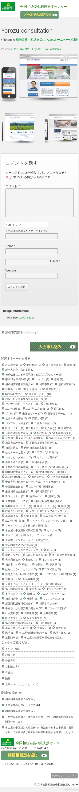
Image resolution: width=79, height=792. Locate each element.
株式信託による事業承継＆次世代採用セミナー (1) (33, 379)
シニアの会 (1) (51, 579)
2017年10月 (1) (30, 584)
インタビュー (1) (51, 564)
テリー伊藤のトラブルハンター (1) (48, 516)
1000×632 (25, 322)
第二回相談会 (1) (51, 574)
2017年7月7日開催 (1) (41, 491)
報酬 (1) (31, 598)
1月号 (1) (34, 433)
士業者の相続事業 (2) (17, 472)
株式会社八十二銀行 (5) (18, 632)
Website (10, 275)
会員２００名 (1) (14, 467)
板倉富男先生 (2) (36, 623)
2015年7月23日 (23, 49)
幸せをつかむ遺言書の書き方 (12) (24, 613)
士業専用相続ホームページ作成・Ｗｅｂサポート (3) (35, 486)
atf (38, 49)
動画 (7, 683)
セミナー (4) (54, 535)
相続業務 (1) (51, 408)
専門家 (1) (70, 579)
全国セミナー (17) (32, 418)
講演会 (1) (54, 501)
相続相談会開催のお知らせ (20, 704)
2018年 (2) (11, 418)
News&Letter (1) (14, 399)
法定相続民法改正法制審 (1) (21, 550)
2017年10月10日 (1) (37, 413)
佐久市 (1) (59, 413)
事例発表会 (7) (13, 598)
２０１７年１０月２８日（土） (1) (24, 589)
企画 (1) (9, 443)
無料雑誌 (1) (56, 589)
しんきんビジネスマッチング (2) (23, 555)
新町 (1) (71, 369)
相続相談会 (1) (13, 603)
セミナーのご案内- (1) (17, 457)
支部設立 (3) (44, 632)
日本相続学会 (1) (38, 467)
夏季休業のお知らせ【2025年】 (23, 710)
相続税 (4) (31, 564)
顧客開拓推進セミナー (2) (19, 477)
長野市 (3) (66, 433)
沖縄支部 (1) (31, 520)
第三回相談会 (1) (14, 594)
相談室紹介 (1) (64, 438)
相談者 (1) (11, 569)
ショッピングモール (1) (18, 462)
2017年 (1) (62, 472)
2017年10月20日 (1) (46, 457)
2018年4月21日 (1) (16, 481)
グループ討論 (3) (57, 613)
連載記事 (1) (12, 642)
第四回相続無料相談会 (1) (19, 628)
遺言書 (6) (35, 594)
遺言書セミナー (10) (40, 399)
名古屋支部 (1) (13, 369)
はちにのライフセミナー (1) (21, 574)
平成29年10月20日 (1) (17, 384)
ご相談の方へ (12, 671)
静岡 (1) (40, 569)
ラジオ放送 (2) (42, 472)
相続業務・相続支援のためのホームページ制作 (47, 39)
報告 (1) (51, 555)
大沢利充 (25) (13, 564)
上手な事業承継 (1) (61, 481)
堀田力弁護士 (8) (14, 447)
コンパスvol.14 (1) (53, 603)
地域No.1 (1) (36, 501)
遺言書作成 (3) (54, 369)
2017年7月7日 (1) (15, 525)
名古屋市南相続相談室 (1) (33, 637)
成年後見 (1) (31, 618)
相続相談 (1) (34, 369)
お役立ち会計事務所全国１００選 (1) (26, 404)
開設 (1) (65, 511)
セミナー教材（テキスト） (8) (22, 408)
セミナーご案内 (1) (47, 462)
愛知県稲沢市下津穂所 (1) (53, 477)
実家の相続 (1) (40, 423)
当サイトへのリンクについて (21, 689)
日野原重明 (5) (47, 628)
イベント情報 (12, 653)
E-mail (54, 266)
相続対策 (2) (12, 452)
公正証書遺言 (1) (14, 491)
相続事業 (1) (46, 389)
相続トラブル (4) (48, 608)
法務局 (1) (11, 584)
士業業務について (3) (17, 506)
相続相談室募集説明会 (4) (19, 389)
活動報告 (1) (50, 618)
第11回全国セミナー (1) (62, 443)
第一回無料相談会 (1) (64, 559)
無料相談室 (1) (66, 389)
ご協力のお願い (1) (45, 428)
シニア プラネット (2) (53, 598)
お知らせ (10, 659)
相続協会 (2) (44, 438)
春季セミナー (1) (14, 501)
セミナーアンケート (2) (40, 540)
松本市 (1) (32, 579)
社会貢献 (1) (12, 618)
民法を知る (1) (61, 637)
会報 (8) (58, 384)
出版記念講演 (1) (31, 394)
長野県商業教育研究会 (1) (43, 447)
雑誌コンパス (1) (14, 516)
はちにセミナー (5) (56, 594)
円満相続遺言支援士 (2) (37, 452)
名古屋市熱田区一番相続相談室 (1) (43, 642)
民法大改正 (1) (13, 623)
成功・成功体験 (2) (16, 423)
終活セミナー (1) (14, 433)
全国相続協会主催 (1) (17, 496)
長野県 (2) (61, 632)
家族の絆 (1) (39, 481)
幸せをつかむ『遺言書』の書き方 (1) (26, 559)
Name (9, 251)
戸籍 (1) (26, 569)
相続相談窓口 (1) (43, 496)
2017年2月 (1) (13, 413)
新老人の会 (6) (13, 579)
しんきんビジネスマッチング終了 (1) (51, 525)
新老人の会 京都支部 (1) (19, 374)
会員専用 (10, 665)
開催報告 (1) (53, 394)
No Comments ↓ (53, 49)
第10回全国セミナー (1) (18, 511)
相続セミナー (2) (46, 511)
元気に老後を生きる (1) (18, 438)
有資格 (9, 677)
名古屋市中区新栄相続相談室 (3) (23, 535)
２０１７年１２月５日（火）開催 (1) (26, 530)
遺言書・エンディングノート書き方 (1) (27, 545)
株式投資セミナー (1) (55, 520)
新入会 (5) (50, 433)
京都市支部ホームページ (21, 337)
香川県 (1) (55, 569)
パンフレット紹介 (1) (17, 428)
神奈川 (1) (32, 603)
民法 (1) (9, 637)
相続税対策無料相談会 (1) (48, 506)
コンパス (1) (42, 384)
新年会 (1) (11, 394)
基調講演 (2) (12, 520)
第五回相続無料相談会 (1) (19, 608)
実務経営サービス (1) (60, 418)
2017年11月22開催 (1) (31, 443)
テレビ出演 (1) (13, 540)
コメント (13, 186)
